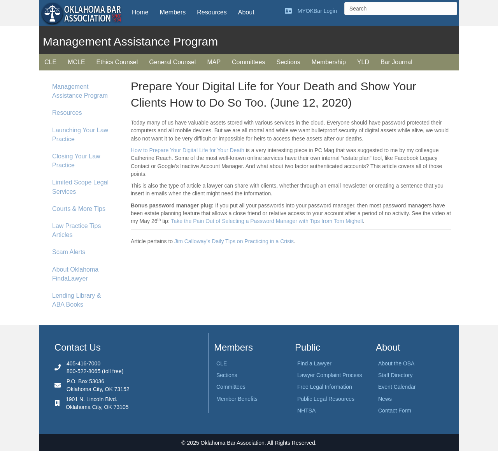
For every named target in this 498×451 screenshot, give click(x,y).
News (385, 399)
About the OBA (396, 363)
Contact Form (394, 410)
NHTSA (306, 410)
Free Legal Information (324, 387)
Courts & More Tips (78, 208)
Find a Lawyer (314, 363)
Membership (329, 62)
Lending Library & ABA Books (76, 300)
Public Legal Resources (325, 399)
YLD (363, 62)
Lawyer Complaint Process (329, 375)
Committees (248, 62)
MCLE (76, 62)
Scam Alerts (68, 252)
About (246, 12)
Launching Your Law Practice (80, 134)
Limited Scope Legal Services (80, 187)
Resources (211, 12)
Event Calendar (397, 387)
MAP (214, 62)
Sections (288, 62)
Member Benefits (237, 399)
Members (173, 12)
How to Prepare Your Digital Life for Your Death (187, 150)
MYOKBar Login (317, 11)
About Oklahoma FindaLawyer (75, 274)
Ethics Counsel (117, 62)
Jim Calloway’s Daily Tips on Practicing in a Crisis (234, 241)
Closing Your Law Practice (76, 160)
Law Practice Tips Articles (76, 230)
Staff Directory (395, 375)
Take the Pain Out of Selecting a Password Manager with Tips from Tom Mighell (267, 221)
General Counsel (172, 62)
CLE (50, 62)
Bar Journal (396, 62)
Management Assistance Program (80, 91)
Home (140, 12)
